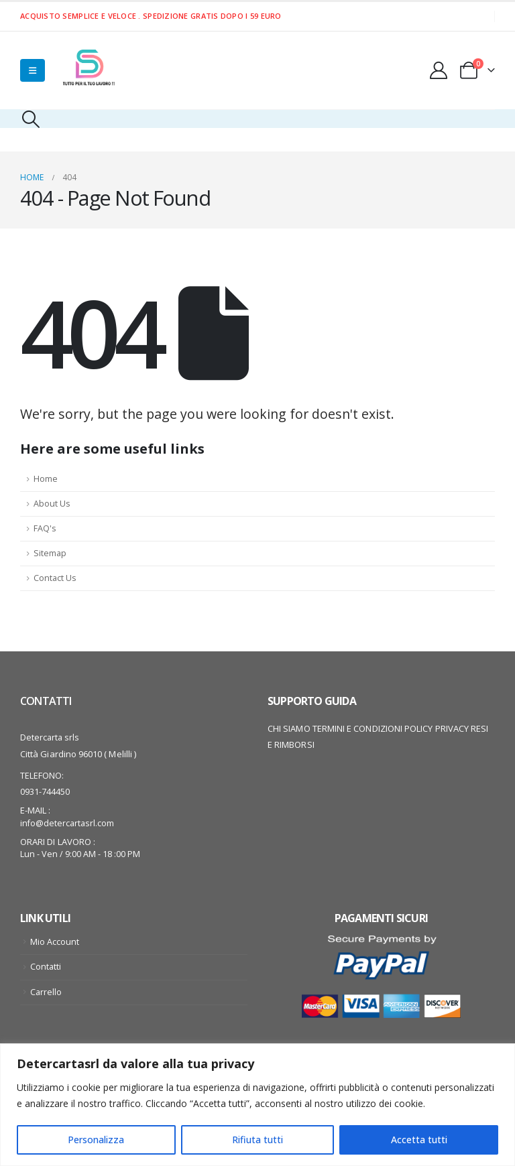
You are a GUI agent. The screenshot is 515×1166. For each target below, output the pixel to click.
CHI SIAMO (289, 728)
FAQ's (45, 528)
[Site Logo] (87, 70)
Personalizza (96, 1139)
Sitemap (50, 553)
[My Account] (438, 70)
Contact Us (55, 578)
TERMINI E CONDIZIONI (357, 728)
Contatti (45, 966)
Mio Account (54, 942)
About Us (52, 503)
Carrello (46, 992)
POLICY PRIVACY (436, 728)
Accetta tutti (419, 1139)
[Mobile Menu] (32, 70)
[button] (30, 119)
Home (46, 478)
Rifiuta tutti (257, 1139)
